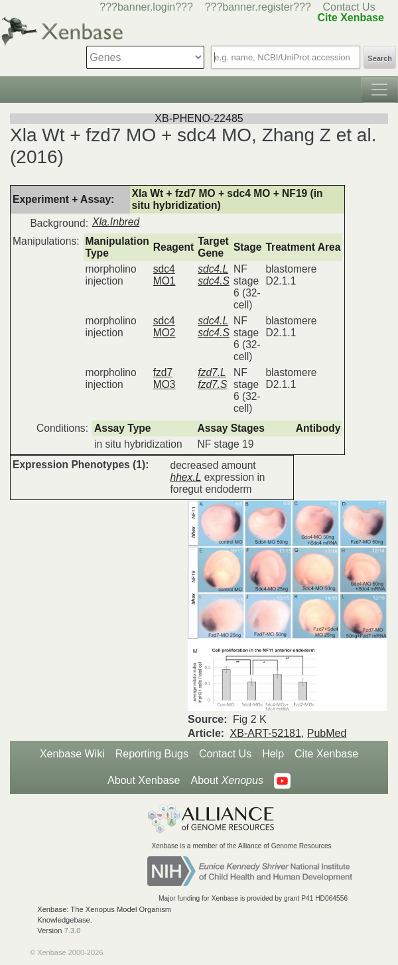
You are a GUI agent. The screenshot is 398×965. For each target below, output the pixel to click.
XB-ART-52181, (267, 733)
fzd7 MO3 (164, 378)
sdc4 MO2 (164, 326)
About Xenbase (143, 780)
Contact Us (349, 7)
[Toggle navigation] (379, 89)
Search (379, 58)
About (226, 781)
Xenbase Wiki (72, 753)
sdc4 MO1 (164, 275)
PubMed (327, 733)
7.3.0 (72, 930)
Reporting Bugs (151, 753)
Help (273, 753)
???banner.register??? (258, 7)
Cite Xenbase (326, 753)
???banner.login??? (146, 7)
